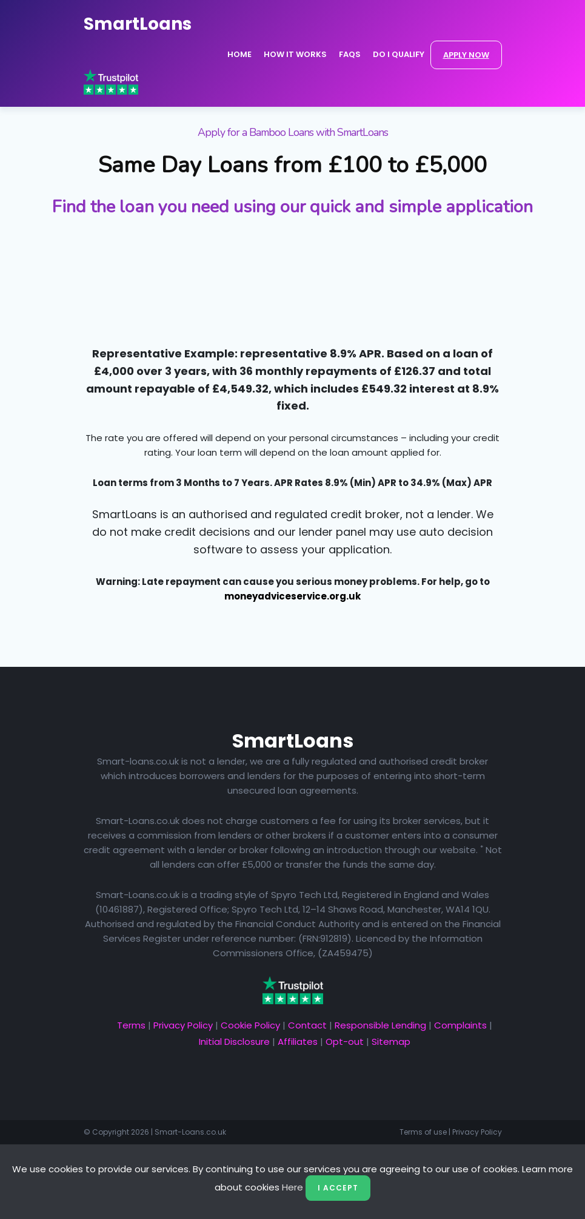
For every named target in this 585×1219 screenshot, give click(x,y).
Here (292, 1187)
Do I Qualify (398, 54)
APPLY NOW (466, 55)
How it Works (295, 54)
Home (239, 54)
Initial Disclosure (234, 1041)
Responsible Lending (380, 1025)
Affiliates (298, 1041)
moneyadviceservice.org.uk (292, 596)
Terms (131, 1025)
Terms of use (423, 1132)
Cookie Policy (250, 1025)
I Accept (338, 1188)
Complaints (460, 1025)
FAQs (350, 54)
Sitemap (391, 1041)
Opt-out (345, 1041)
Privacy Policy (183, 1025)
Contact (307, 1025)
